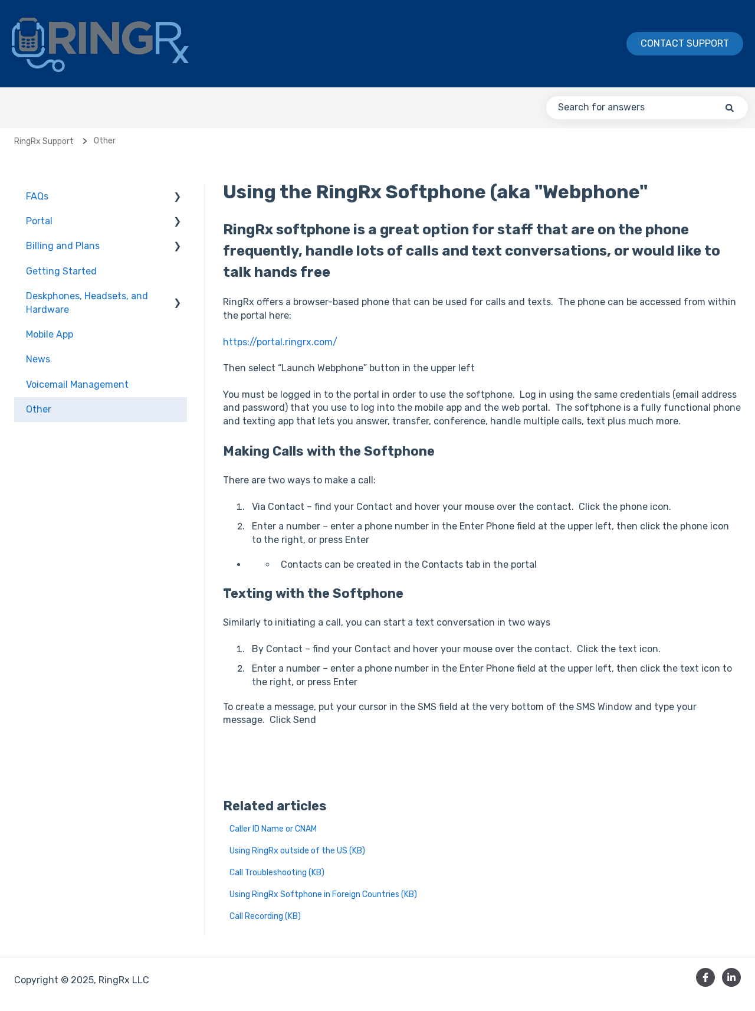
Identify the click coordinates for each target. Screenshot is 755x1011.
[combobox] (647, 107)
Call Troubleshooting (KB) (276, 873)
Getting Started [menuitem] (61, 271)
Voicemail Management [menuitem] (77, 384)
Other (105, 141)
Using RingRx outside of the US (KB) (297, 851)
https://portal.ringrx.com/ (280, 342)
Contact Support (685, 43)
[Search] (729, 107)
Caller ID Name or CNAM (273, 829)
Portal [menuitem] (39, 221)
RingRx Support (44, 141)
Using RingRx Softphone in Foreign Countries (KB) (323, 894)
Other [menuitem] (38, 409)
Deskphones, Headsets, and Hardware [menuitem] (87, 302)
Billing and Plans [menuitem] (63, 245)
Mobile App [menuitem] (49, 334)
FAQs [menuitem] (37, 196)
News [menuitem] (38, 359)
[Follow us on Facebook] (705, 977)
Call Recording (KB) (265, 916)
